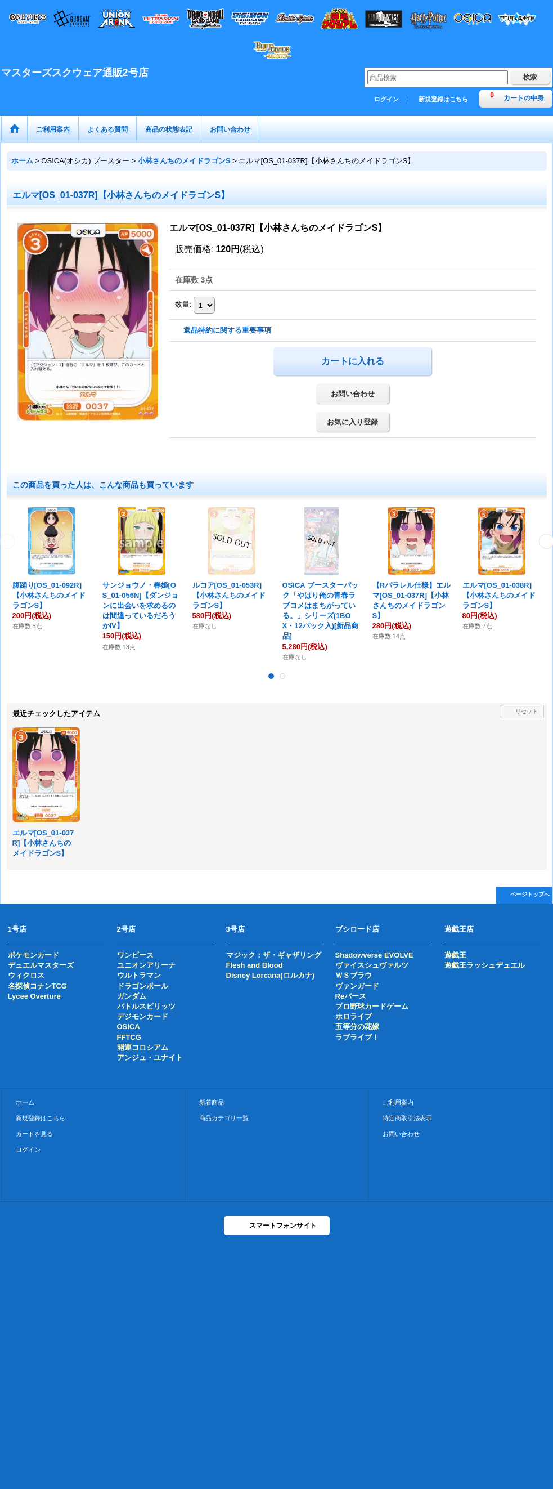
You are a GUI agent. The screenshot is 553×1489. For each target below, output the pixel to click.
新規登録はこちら (443, 99)
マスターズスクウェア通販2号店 (75, 72)
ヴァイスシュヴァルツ (371, 965)
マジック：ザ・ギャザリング (273, 955)
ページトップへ (530, 894)
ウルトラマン (139, 975)
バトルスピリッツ (146, 1006)
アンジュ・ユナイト (150, 1057)
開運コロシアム (142, 1047)
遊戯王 (455, 955)
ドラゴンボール (142, 986)
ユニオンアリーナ (146, 965)
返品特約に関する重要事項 (227, 330)
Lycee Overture (34, 996)
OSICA (128, 1026)
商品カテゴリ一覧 (224, 1118)
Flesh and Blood (254, 965)
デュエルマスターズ (41, 965)
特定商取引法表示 (407, 1118)
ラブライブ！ (357, 1037)
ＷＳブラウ (353, 975)
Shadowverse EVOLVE (374, 955)
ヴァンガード (357, 986)
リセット (526, 711)
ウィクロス (26, 975)
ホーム (25, 1102)
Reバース (351, 996)
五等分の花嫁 (357, 1026)
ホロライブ (353, 1016)
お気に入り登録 (352, 422)
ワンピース (135, 955)
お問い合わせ (353, 394)
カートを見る (34, 1133)
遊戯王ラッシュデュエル (484, 965)
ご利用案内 (398, 1102)
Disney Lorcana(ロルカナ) (270, 975)
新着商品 (211, 1102)
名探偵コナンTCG (37, 986)
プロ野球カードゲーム (371, 1006)
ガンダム (131, 996)
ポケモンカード (33, 955)
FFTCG (129, 1037)
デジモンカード (142, 1016)
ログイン (386, 99)
